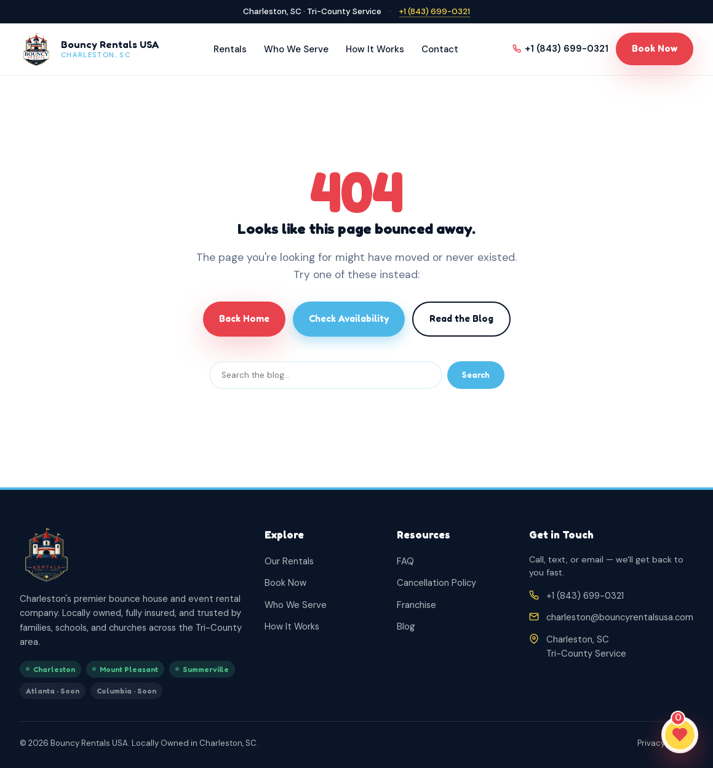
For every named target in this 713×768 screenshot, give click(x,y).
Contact (439, 49)
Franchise (416, 605)
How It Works (375, 49)
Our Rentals (289, 561)
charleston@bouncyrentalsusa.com (619, 617)
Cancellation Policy (436, 583)
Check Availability (349, 318)
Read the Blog (461, 318)
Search (476, 375)
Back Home (244, 318)
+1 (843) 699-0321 (434, 11)
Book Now (654, 48)
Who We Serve (296, 49)
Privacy (651, 743)
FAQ (405, 561)
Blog (406, 626)
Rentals (230, 49)
